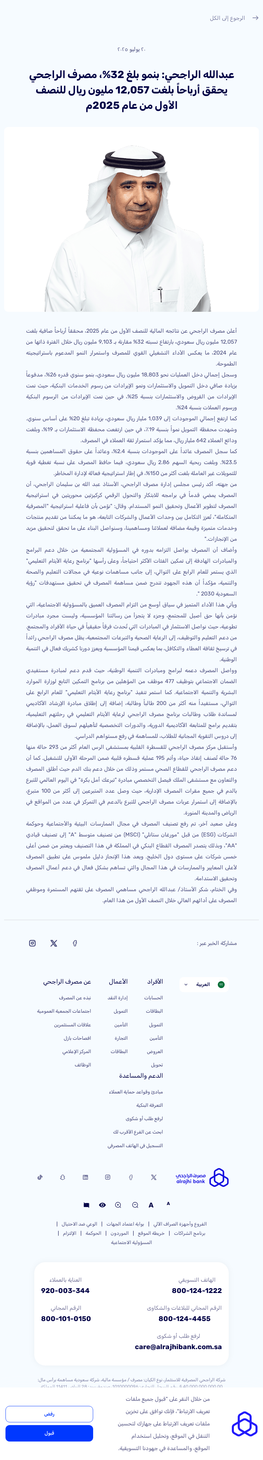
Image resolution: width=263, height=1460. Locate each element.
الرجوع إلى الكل (234, 18)
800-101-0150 (66, 1319)
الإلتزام (69, 1233)
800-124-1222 (197, 1290)
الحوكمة (93, 1233)
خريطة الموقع (151, 1233)
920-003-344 (65, 1290)
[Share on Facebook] (75, 943)
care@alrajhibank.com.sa (178, 1347)
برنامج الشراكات (189, 1233)
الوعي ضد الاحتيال (79, 1224)
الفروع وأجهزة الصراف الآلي (180, 1224)
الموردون (120, 1233)
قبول (49, 1433)
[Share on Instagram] (32, 943)
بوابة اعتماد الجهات (125, 1224)
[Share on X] (53, 943)
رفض (49, 1414)
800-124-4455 (185, 1319)
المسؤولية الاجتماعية (131, 1242)
